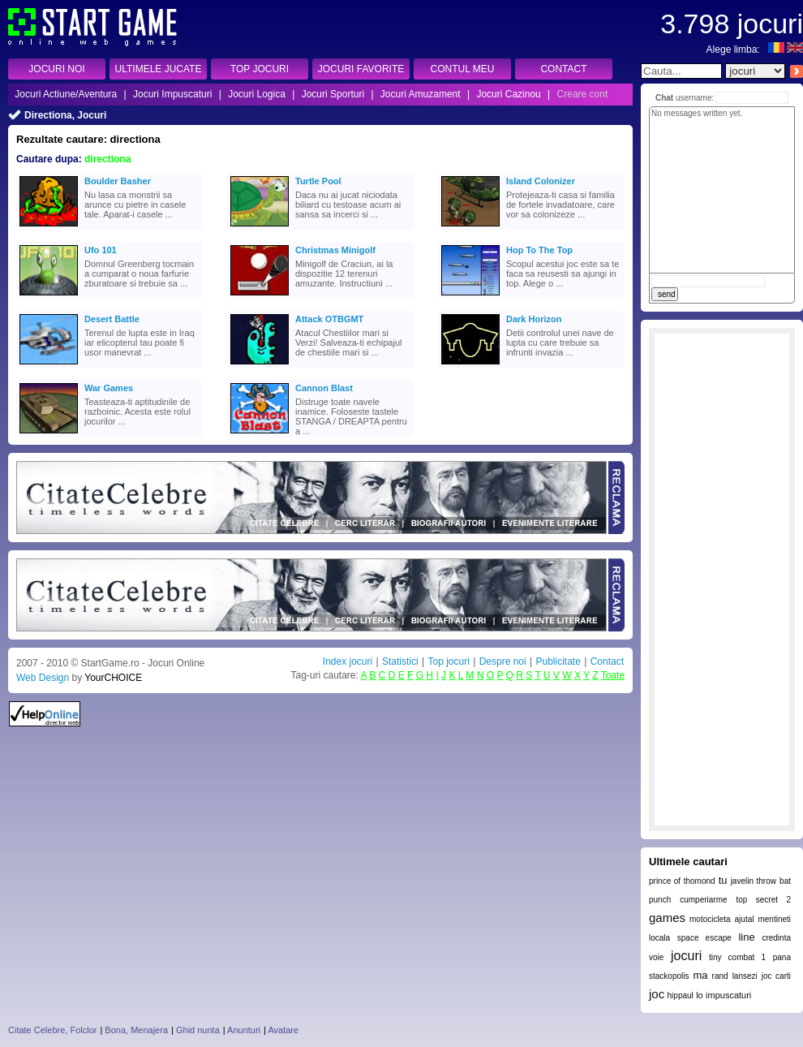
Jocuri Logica (257, 94)
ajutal (744, 919)
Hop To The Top (539, 250)
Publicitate (557, 661)
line (746, 937)
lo (699, 995)
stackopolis (669, 976)
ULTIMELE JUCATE (158, 69)
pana (782, 957)
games (667, 917)
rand (720, 976)
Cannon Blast (324, 388)
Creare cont (582, 94)
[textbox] (681, 71)
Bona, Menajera (136, 1030)
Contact (607, 661)
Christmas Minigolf (335, 250)
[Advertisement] (722, 579)
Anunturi (243, 1030)
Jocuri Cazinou (508, 94)
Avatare (283, 1030)
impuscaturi (728, 995)
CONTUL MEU (463, 69)
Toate (613, 675)
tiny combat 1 (737, 957)
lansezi (745, 976)
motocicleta (710, 919)
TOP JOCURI (259, 69)
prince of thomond (682, 881)
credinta (776, 937)
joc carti (776, 976)
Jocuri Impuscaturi (172, 94)
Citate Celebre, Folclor (52, 1030)
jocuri (686, 956)
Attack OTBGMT (329, 319)
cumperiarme (703, 899)
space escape (704, 937)
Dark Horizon (533, 319)
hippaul (681, 995)
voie (656, 957)
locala (659, 937)
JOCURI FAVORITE (361, 69)
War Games (108, 388)
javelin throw (753, 881)
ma (701, 975)
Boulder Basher (117, 181)
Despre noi (502, 661)
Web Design (42, 677)
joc (656, 994)
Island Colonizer (540, 181)
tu (723, 880)
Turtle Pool (318, 181)
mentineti (774, 919)
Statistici (400, 661)
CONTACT (563, 69)
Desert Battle (112, 319)
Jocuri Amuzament (420, 94)
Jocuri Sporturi (333, 94)
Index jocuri (347, 661)
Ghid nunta (198, 1030)
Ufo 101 (100, 250)
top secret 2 (763, 899)
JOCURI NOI (56, 69)
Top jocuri (448, 661)
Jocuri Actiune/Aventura (66, 94)
